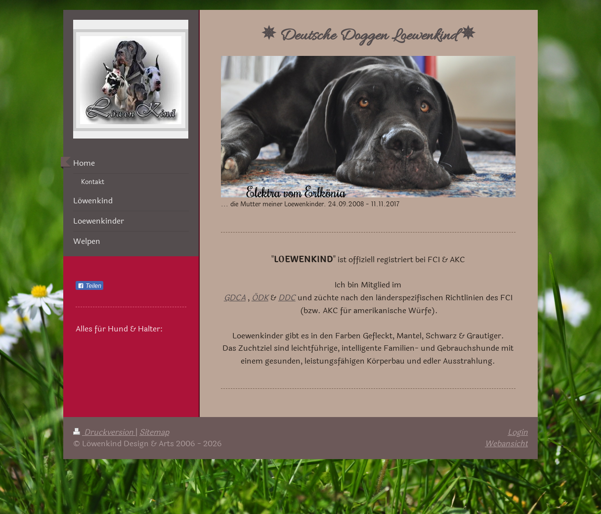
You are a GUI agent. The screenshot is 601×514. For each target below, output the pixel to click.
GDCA (235, 297)
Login (518, 432)
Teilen (89, 285)
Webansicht (506, 443)
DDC (287, 297)
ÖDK (260, 297)
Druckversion (104, 432)
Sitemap (154, 432)
